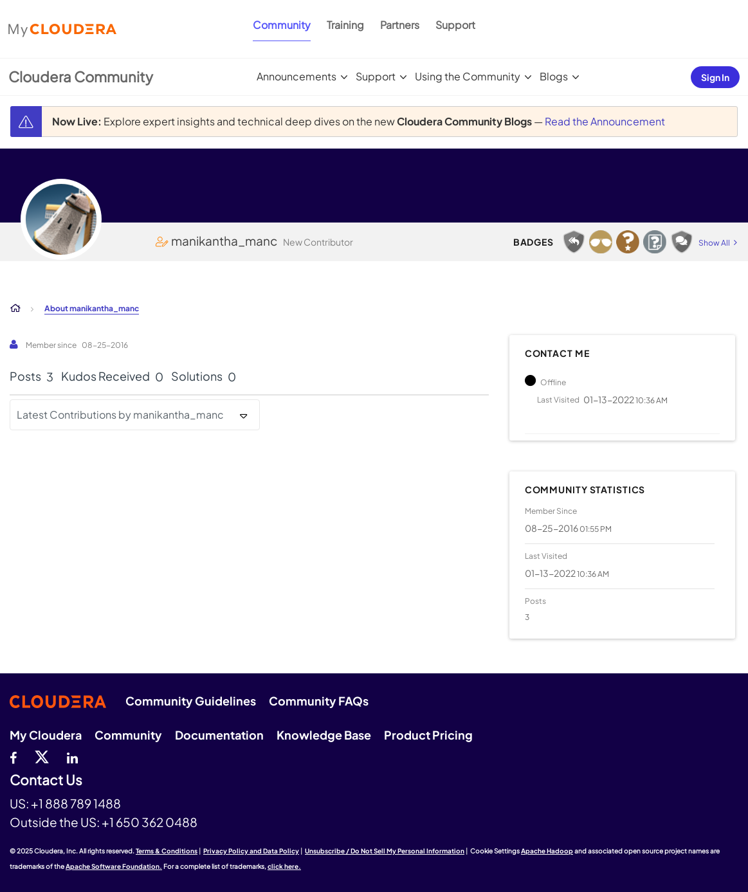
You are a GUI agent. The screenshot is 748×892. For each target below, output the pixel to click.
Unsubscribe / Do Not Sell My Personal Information (384, 851)
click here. (284, 866)
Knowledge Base (324, 734)
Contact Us (46, 780)
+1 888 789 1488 (76, 803)
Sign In (715, 77)
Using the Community (467, 76)
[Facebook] (13, 756)
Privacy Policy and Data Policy (251, 851)
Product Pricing (428, 734)
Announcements (296, 76)
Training (345, 25)
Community (282, 25)
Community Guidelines (190, 700)
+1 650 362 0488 (149, 822)
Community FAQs (319, 700)
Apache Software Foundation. (114, 866)
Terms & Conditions (166, 851)
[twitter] (41, 756)
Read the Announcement (605, 121)
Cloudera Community (80, 77)
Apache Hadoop (547, 851)
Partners (399, 25)
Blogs (554, 76)
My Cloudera (46, 734)
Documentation (219, 734)
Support (455, 25)
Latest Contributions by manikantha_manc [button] (120, 414)
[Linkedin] (72, 756)
